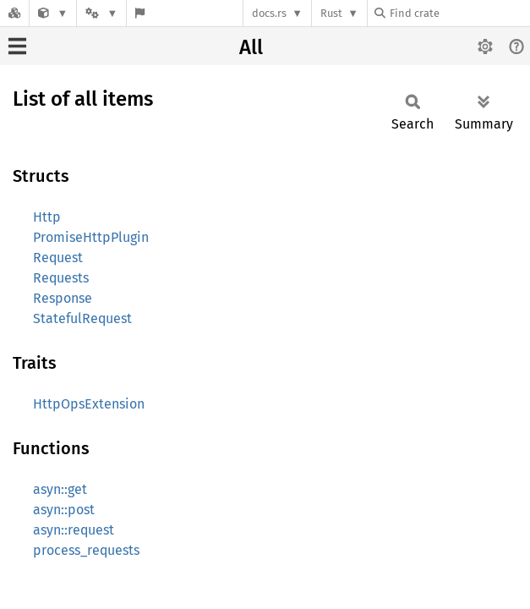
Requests (61, 278)
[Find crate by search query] (459, 13)
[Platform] (101, 13)
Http (47, 217)
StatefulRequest (82, 318)
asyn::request (73, 530)
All (251, 47)
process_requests (86, 550)
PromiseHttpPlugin (91, 237)
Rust (331, 13)
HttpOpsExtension (89, 404)
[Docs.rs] (14, 13)
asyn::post (64, 510)
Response (62, 298)
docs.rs (269, 13)
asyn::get (60, 489)
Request (58, 258)
